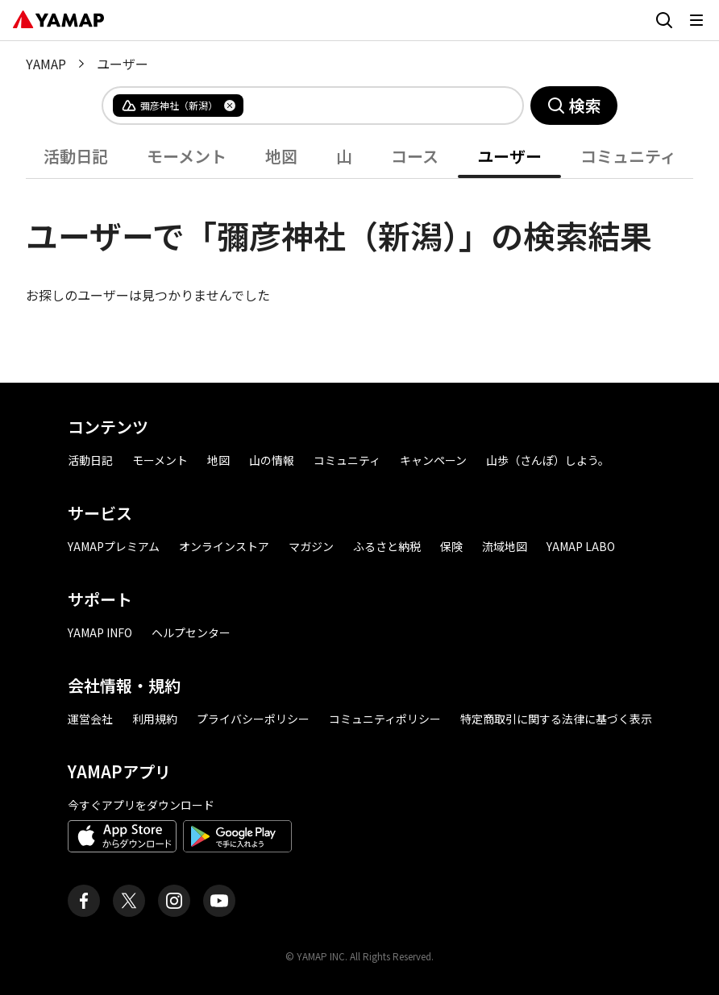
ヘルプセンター (191, 632)
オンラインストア (224, 546)
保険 (451, 546)
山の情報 (271, 460)
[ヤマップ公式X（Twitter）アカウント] (129, 901)
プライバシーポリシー (253, 719)
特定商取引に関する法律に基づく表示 (556, 719)
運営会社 (90, 719)
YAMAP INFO (100, 632)
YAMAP (46, 63)
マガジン (311, 546)
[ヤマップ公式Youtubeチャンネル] (219, 901)
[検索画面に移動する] (664, 20)
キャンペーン (433, 460)
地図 (281, 156)
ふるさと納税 (387, 546)
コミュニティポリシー (385, 719)
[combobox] (370, 105)
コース (414, 156)
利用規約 (154, 719)
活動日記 (76, 156)
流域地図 (504, 546)
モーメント (187, 156)
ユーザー (509, 156)
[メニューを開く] (696, 20)
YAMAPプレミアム (114, 546)
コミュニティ (628, 156)
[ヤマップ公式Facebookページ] (84, 901)
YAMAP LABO (581, 546)
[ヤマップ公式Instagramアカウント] (174, 901)
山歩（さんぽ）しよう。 (547, 460)
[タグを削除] (229, 105)
